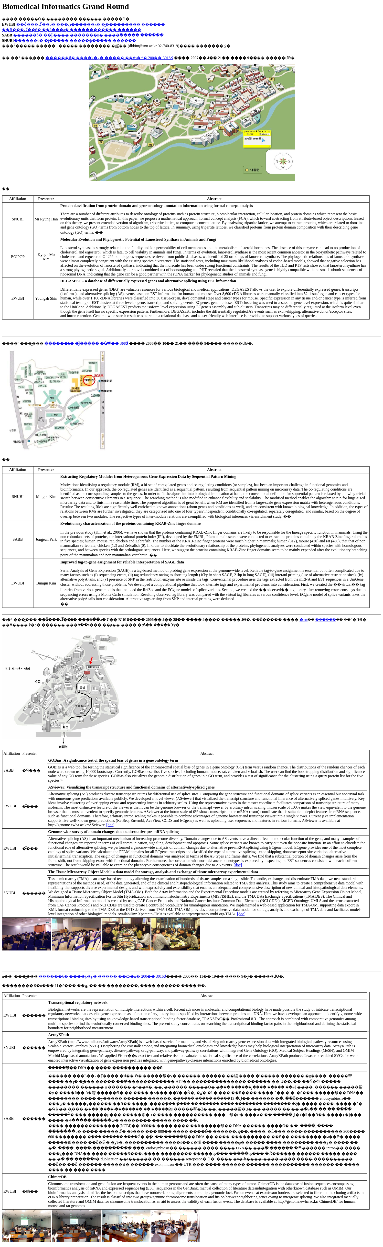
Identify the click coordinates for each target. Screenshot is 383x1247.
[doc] (110, 825)
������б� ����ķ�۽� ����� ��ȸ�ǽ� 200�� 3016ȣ (109, 58)
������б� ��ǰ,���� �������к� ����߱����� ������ (88, 35)
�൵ (303, 620)
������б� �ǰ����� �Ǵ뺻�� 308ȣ (86, 343)
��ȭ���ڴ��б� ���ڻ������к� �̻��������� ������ (90, 24)
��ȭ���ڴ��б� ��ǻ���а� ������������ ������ (71, 30)
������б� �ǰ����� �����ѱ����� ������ (75, 40)
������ (325, 620)
